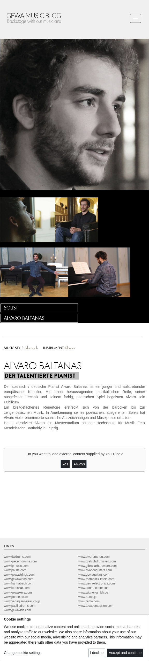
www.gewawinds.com (18, 579)
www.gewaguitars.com (93, 574)
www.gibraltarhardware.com (97, 566)
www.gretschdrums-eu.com (97, 561)
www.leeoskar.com (16, 588)
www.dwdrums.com (17, 557)
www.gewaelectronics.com (96, 583)
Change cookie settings (23, 653)
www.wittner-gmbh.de (93, 592)
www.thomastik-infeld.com (96, 579)
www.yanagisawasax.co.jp (22, 601)
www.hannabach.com (18, 583)
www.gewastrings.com (19, 574)
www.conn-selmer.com (93, 588)
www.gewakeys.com (18, 592)
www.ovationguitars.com (95, 570)
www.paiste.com (15, 570)
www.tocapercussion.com (95, 606)
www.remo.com (89, 601)
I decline (96, 653)
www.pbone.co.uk (16, 597)
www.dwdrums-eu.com (94, 557)
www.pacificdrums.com (19, 606)
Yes (65, 464)
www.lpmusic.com (16, 566)
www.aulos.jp (87, 597)
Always (79, 464)
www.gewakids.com (17, 610)
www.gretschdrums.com (20, 561)
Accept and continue (125, 653)
